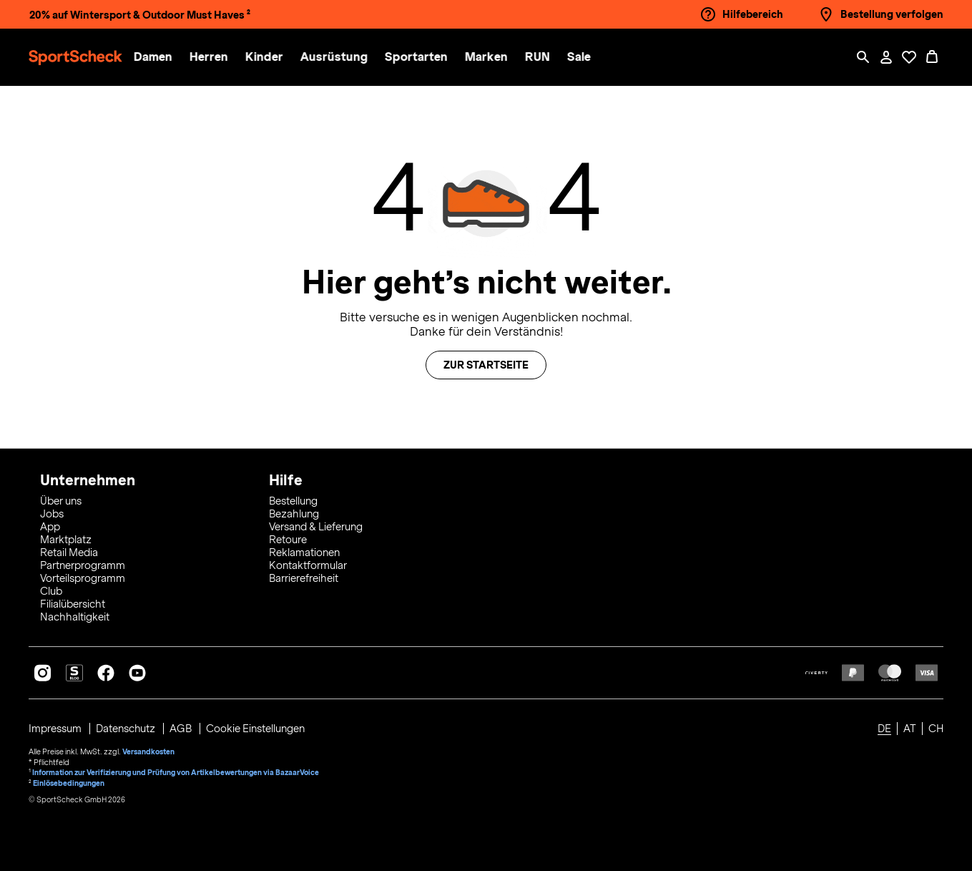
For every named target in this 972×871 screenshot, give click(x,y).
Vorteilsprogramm (82, 578)
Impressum (56, 728)
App (50, 526)
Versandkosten (148, 751)
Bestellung (293, 501)
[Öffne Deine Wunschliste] (909, 57)
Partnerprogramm (82, 565)
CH (935, 728)
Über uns (61, 501)
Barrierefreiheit (303, 578)
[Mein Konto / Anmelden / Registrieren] (886, 57)
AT (909, 728)
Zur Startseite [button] (486, 365)
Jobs (52, 514)
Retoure (288, 539)
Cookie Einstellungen (256, 728)
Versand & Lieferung (316, 526)
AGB (182, 728)
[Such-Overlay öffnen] (863, 57)
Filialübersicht (72, 604)
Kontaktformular (308, 565)
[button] (158, 57)
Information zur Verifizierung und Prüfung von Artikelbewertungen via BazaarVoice (176, 771)
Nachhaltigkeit (74, 617)
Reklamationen (304, 552)
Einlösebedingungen (68, 781)
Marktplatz (66, 539)
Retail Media (69, 552)
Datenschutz (127, 728)
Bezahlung (294, 514)
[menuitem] (167, 57)
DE (884, 728)
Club (51, 591)
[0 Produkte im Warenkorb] (932, 57)
